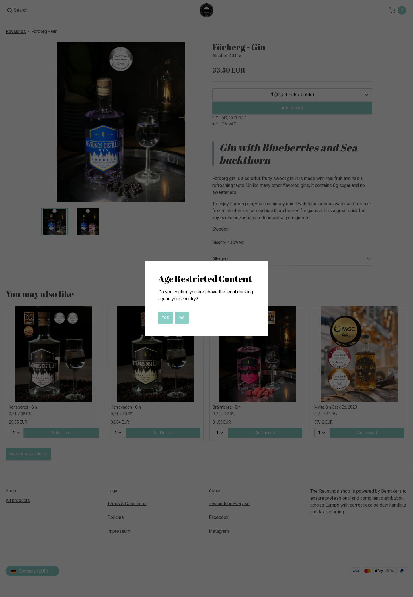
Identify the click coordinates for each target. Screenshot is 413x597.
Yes (165, 317)
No (182, 317)
